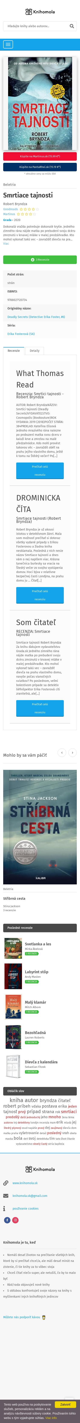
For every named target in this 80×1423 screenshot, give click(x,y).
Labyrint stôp (36, 972)
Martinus (9, 214)
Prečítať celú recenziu (40, 470)
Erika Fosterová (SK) (21, 334)
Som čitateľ (36, 622)
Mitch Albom (33, 1007)
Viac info (51, 1418)
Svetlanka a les (38, 944)
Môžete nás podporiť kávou (24, 1317)
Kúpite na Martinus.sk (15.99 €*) (40, 156)
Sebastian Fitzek (35, 1066)
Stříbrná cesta (14, 899)
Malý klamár (35, 1002)
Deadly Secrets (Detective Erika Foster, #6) (36, 317)
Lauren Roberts (34, 1037)
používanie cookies (26, 1208)
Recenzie (14, 351)
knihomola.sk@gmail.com (30, 1196)
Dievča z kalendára (41, 1062)
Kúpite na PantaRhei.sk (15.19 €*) (40, 167)
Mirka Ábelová (34, 949)
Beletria (9, 185)
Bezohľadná (35, 1032)
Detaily (34, 351)
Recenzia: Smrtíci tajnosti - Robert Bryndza (40, 395)
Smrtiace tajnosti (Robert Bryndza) (38, 520)
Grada (7, 220)
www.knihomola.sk (25, 1183)
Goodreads (10, 209)
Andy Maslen (33, 976)
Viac (6, 243)
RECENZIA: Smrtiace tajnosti (33, 633)
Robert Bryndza (15, 204)
